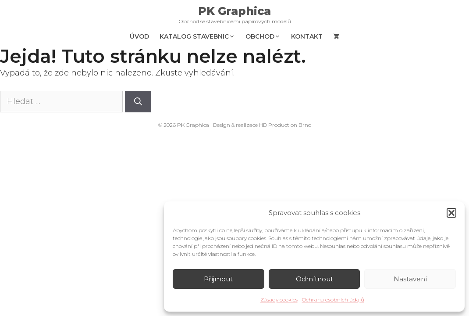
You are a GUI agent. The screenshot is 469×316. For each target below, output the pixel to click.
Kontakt (307, 36)
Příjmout (218, 279)
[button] (451, 212)
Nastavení (410, 279)
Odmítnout (314, 279)
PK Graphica (234, 11)
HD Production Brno (285, 125)
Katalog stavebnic (200, 36)
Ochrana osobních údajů (333, 299)
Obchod (265, 36)
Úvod (139, 36)
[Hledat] (138, 101)
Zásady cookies (279, 299)
